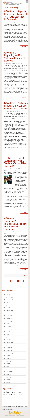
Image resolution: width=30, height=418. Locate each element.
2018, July (7, 307)
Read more (24, 46)
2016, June (7, 339)
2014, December (8, 369)
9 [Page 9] (26, 281)
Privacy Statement (19, 406)
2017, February (8, 329)
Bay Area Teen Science (7, 397)
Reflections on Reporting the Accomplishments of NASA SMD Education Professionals (15, 15)
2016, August (8, 334)
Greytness (17, 415)
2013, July (7, 382)
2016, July (7, 337)
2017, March (7, 326)
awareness (5, 394)
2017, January (8, 331)
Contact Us (9, 406)
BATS (15, 394)
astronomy (14, 392)
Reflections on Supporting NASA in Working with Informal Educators (14, 56)
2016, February (8, 342)
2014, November (8, 371)
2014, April (7, 377)
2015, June (7, 358)
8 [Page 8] (24, 281)
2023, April (7, 294)
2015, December (8, 347)
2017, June (7, 323)
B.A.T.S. (10, 394)
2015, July (7, 355)
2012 (4, 392)
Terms (13, 406)
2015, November (8, 350)
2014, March (7, 379)
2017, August (8, 321)
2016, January (8, 345)
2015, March (7, 363)
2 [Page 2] (11, 281)
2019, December (8, 299)
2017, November (8, 313)
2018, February (8, 310)
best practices (16, 397)
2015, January (8, 366)
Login (26, 406)
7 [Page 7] (22, 281)
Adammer (22, 415)
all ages (8, 392)
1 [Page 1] (9, 281)
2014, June (7, 374)
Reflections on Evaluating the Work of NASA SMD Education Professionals (16, 106)
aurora (20, 392)
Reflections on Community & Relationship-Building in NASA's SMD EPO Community (15, 224)
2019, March (7, 302)
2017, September (8, 318)
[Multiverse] (8, 2)
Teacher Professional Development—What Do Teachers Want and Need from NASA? (15, 162)
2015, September (9, 353)
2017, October (8, 315)
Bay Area (20, 394)
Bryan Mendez (6, 22)
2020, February (8, 297)
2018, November (8, 305)
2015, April (7, 361)
